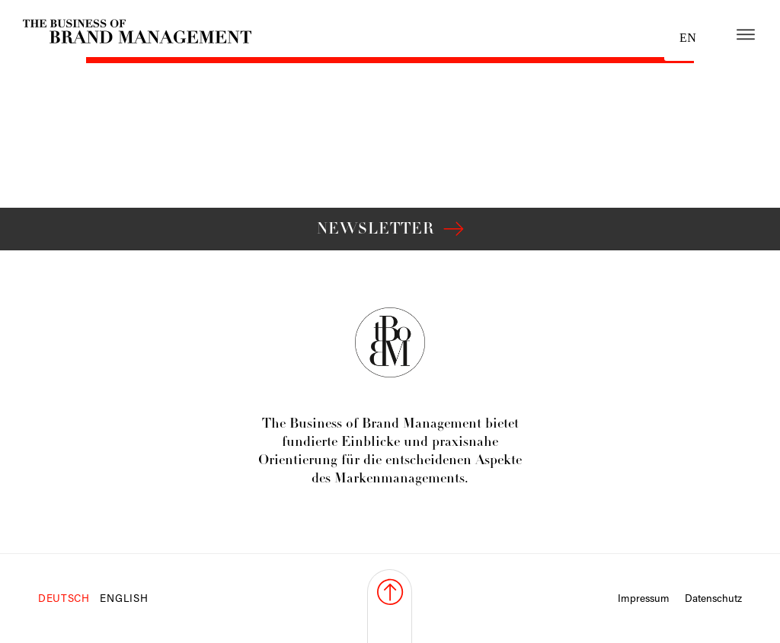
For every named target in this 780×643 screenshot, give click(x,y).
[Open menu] (745, 34)
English (124, 599)
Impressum (644, 599)
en (687, 37)
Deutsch (64, 599)
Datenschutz (713, 599)
